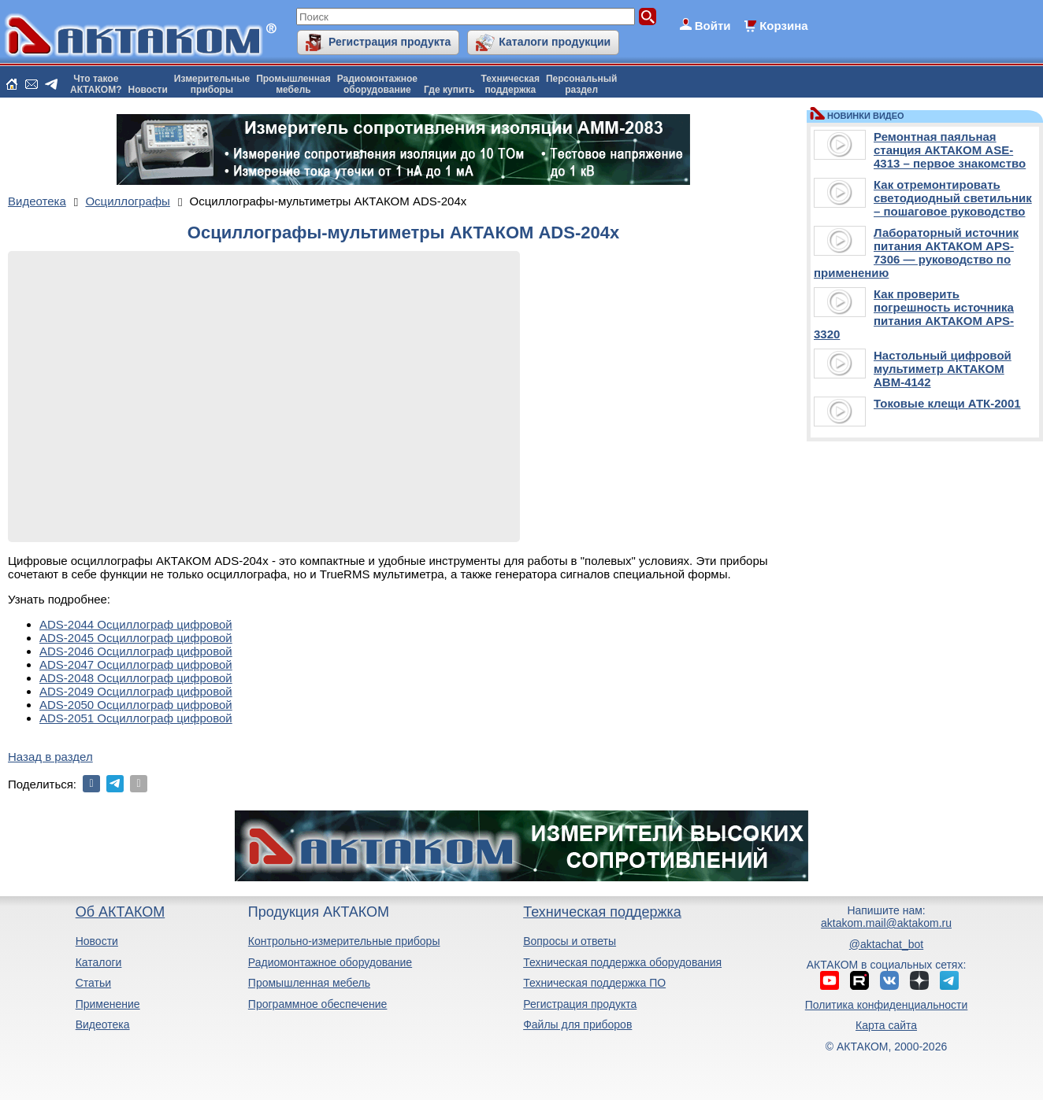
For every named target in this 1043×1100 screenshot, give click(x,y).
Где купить (449, 89)
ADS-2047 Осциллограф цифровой (135, 664)
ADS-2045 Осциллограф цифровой (135, 637)
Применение (108, 1004)
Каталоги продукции (555, 41)
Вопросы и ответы (569, 941)
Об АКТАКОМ (120, 912)
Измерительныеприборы (212, 84)
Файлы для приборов (577, 1024)
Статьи (93, 982)
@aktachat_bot (886, 944)
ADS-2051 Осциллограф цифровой (135, 718)
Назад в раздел (50, 756)
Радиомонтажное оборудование (330, 962)
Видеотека (103, 1024)
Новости (148, 89)
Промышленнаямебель (293, 84)
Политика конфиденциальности (886, 1004)
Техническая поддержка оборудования (622, 962)
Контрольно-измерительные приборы (344, 941)
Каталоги (99, 962)
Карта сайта (886, 1025)
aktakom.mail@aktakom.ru (886, 923)
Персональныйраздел (581, 84)
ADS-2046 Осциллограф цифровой (135, 651)
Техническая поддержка (602, 912)
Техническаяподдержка (510, 84)
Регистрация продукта (389, 41)
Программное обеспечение (318, 1004)
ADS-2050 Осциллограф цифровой (135, 704)
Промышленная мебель (309, 982)
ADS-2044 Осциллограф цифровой (135, 624)
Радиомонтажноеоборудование (377, 84)
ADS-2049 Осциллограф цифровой (135, 691)
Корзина (783, 25)
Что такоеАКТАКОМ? (96, 84)
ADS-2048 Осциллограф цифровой (135, 678)
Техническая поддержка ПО (594, 982)
